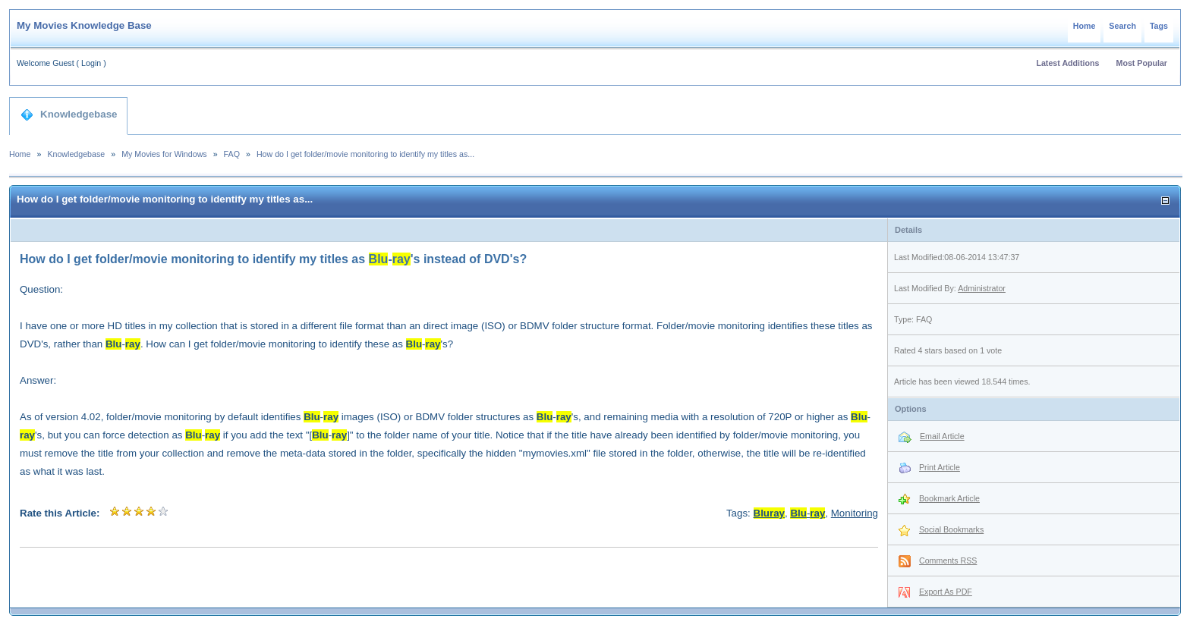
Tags (1159, 25)
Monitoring (854, 513)
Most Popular (1142, 63)
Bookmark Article (949, 498)
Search (1122, 25)
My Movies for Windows (164, 154)
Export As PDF (945, 591)
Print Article (939, 467)
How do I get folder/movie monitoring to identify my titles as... (365, 154)
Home (1084, 25)
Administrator (982, 288)
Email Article (942, 436)
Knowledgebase (68, 114)
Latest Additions (1067, 63)
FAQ (232, 154)
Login (91, 63)
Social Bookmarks (951, 529)
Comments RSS (948, 560)
